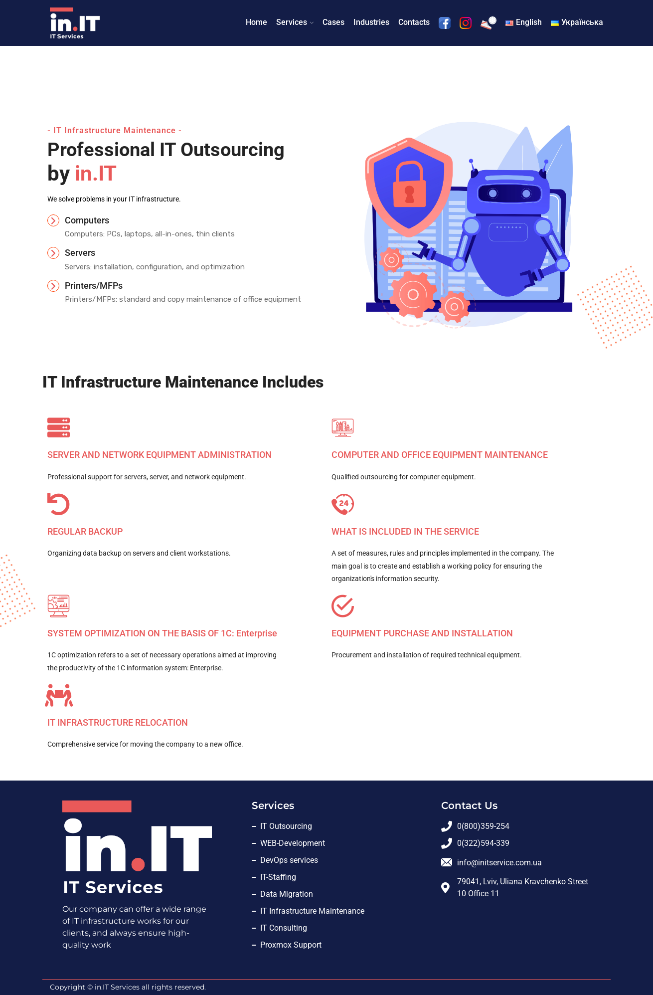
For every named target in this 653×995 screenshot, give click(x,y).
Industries (371, 22)
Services (291, 22)
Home (256, 22)
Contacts (414, 22)
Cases (333, 22)
